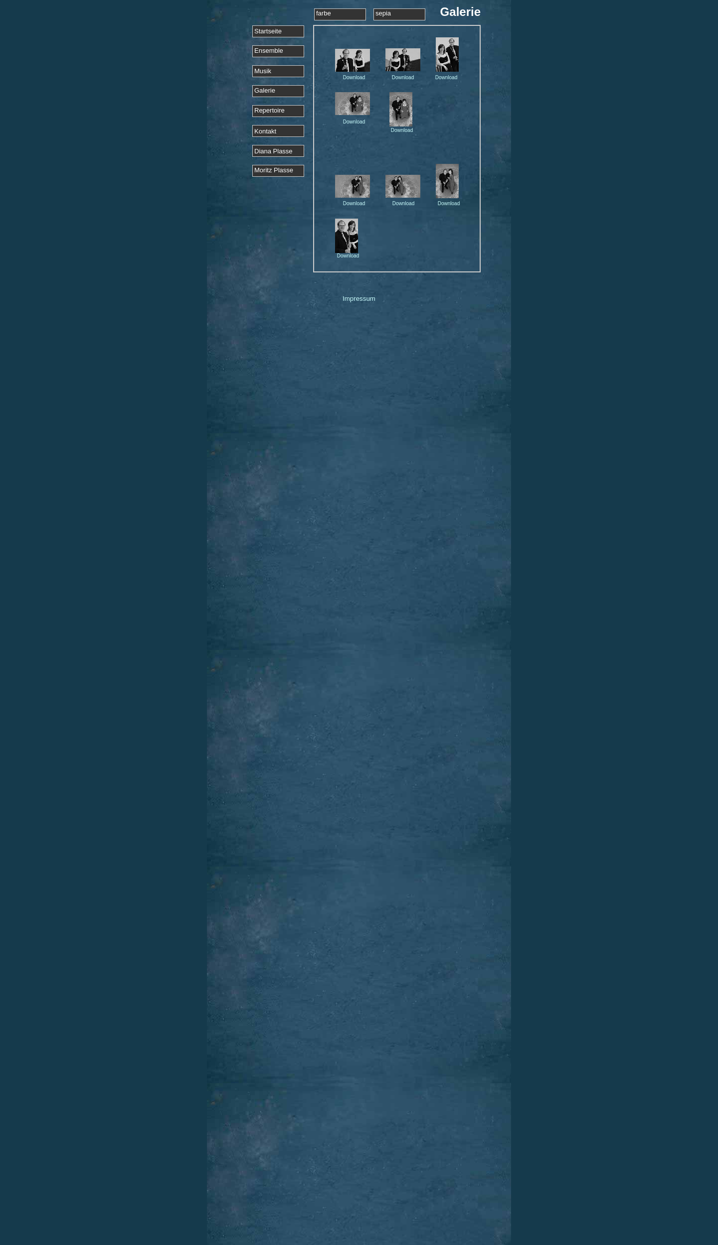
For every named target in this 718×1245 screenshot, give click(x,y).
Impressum (359, 298)
